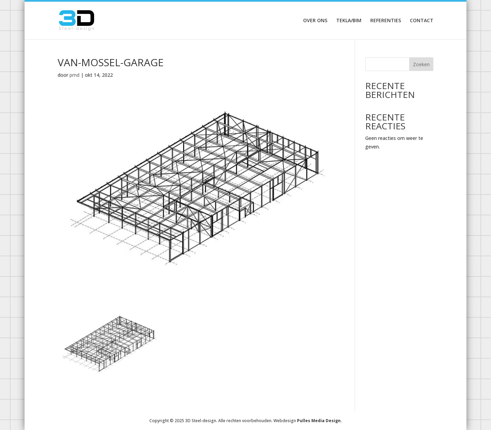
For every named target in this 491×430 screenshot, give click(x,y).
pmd (74, 75)
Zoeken (421, 64)
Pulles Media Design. (319, 421)
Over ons (315, 21)
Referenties (385, 21)
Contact (421, 21)
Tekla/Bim (348, 21)
